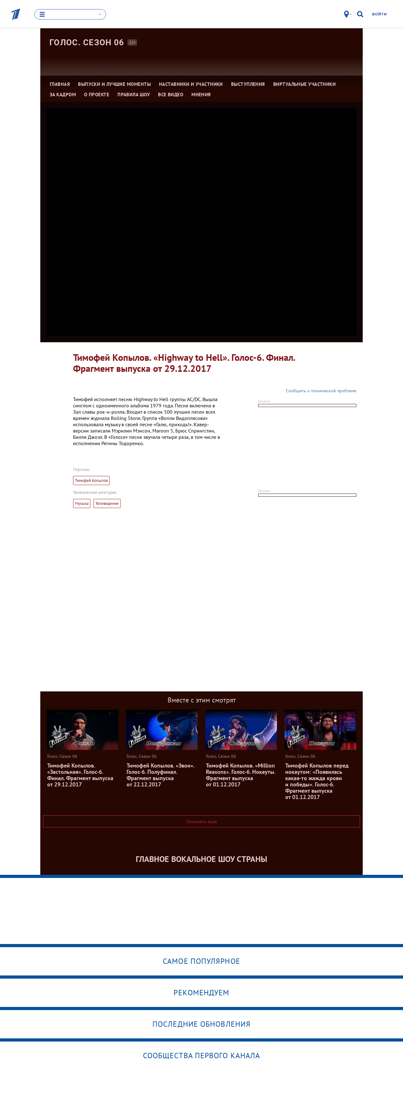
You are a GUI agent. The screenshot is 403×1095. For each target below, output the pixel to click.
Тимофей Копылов (91, 480)
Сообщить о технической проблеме (321, 391)
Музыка (81, 503)
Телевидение (107, 503)
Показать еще (201, 821)
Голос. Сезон (86, 42)
